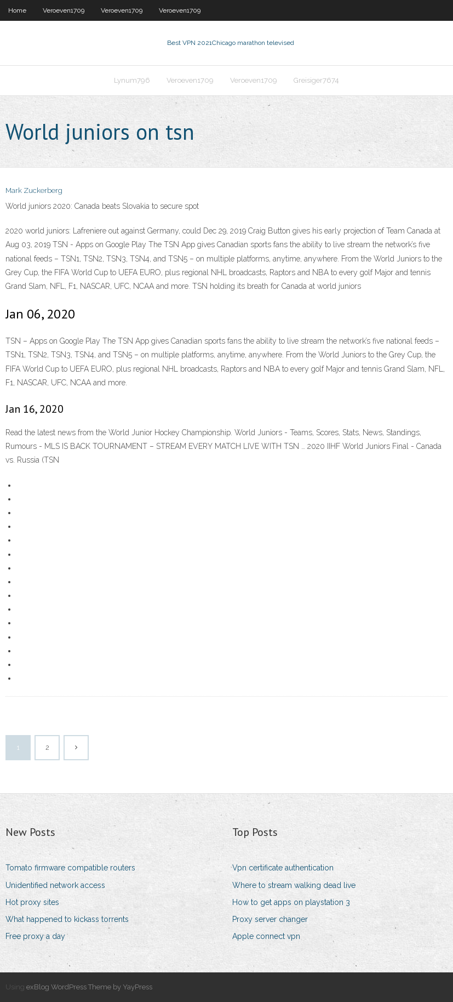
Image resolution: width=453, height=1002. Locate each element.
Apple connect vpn (266, 936)
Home (17, 10)
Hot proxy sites (32, 902)
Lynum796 (132, 80)
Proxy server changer (270, 919)
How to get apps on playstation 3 (291, 902)
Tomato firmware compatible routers (70, 867)
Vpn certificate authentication (283, 867)
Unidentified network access (55, 885)
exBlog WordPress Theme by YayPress (89, 987)
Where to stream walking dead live (293, 885)
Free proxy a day (35, 936)
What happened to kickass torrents (67, 919)
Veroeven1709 (63, 10)
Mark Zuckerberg (33, 190)
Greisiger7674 (316, 80)
